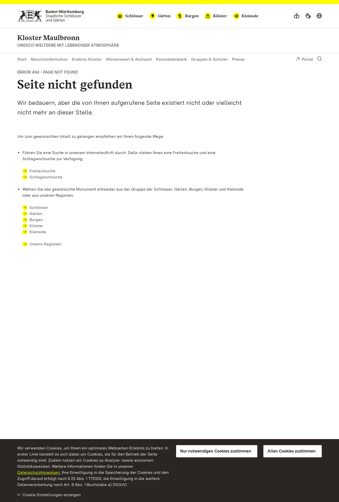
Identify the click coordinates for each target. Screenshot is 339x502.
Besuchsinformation (49, 59)
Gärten (35, 213)
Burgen (36, 219)
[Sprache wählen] (319, 16)
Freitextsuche (42, 171)
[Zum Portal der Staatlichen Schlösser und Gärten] (50, 16)
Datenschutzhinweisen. (39, 472)
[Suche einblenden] (319, 58)
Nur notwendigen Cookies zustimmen (215, 451)
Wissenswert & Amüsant (129, 59)
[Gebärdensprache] (308, 16)
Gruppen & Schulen (209, 59)
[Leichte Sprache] (296, 16)
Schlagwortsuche (45, 177)
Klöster (36, 225)
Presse (238, 59)
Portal (304, 60)
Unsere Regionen (45, 244)
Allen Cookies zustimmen (291, 451)
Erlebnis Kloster (87, 59)
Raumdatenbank (171, 59)
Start (22, 59)
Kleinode (37, 231)
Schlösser (38, 207)
